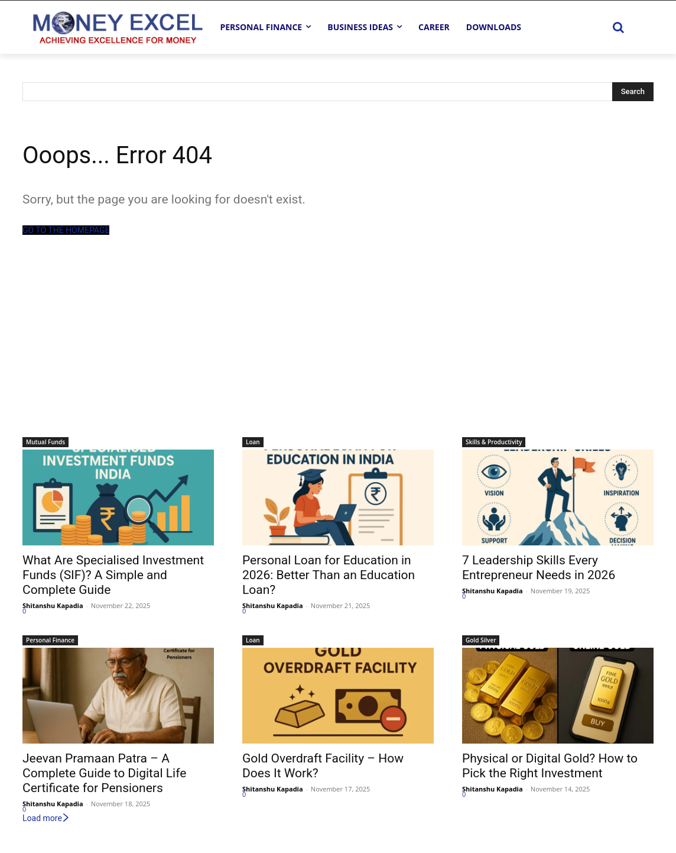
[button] (618, 27)
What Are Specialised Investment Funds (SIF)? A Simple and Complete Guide (113, 575)
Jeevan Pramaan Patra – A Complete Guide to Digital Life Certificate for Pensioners (104, 773)
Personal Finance (50, 640)
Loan (253, 442)
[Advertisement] (338, 348)
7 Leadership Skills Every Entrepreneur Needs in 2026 (538, 567)
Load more (46, 818)
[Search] (633, 91)
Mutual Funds (45, 442)
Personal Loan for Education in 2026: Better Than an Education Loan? (328, 575)
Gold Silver (481, 640)
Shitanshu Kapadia (52, 605)
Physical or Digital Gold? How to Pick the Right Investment (550, 765)
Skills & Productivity (494, 442)
